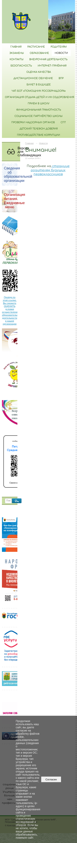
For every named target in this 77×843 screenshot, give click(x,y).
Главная (15, 46)
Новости (61, 53)
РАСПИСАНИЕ (36, 46)
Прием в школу (38, 103)
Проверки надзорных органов (33, 122)
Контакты (16, 59)
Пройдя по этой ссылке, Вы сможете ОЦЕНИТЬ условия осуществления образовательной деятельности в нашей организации (11, 310)
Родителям (59, 46)
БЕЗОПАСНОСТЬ (21, 65)
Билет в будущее (39, 84)
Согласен (51, 779)
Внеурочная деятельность (48, 59)
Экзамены (16, 53)
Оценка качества (38, 72)
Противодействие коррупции (38, 135)
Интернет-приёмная (52, 65)
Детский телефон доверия (39, 128)
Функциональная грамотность (38, 109)
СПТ (63, 122)
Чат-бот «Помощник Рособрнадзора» (39, 90)
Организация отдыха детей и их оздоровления (39, 97)
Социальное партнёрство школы (38, 116)
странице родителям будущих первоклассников (50, 170)
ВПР (61, 78)
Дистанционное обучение (33, 78)
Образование (39, 53)
